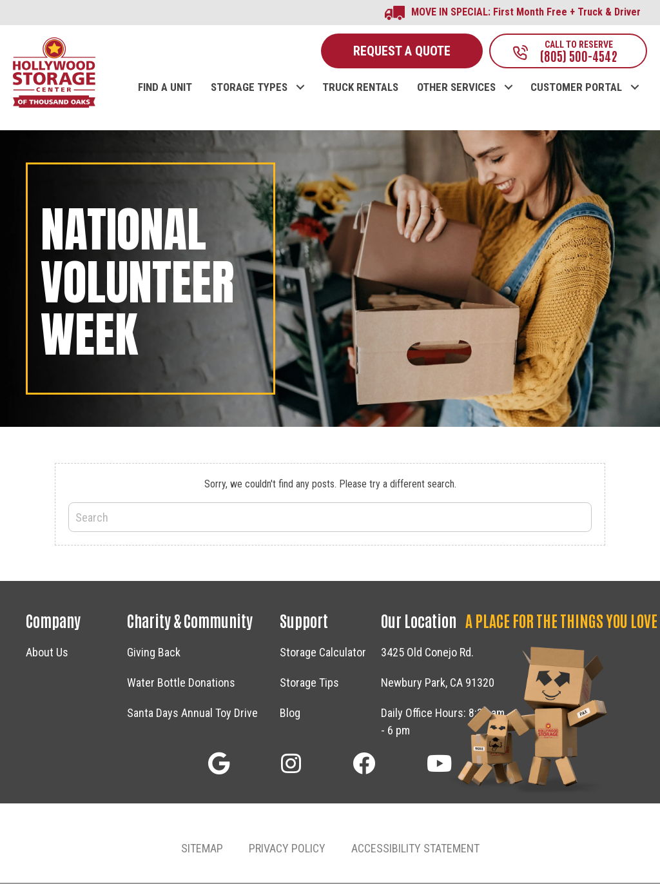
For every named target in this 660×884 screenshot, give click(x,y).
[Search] (330, 518)
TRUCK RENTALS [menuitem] (360, 89)
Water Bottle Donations (181, 683)
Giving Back (153, 653)
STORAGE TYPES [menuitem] (249, 89)
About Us (47, 653)
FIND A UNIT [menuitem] (165, 89)
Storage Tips (309, 683)
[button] (300, 75)
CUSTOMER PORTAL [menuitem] (576, 89)
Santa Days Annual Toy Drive (192, 713)
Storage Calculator (323, 653)
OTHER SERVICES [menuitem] (456, 89)
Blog (290, 713)
